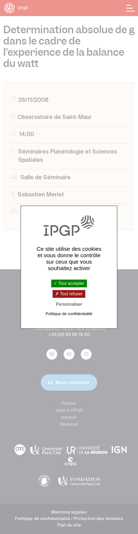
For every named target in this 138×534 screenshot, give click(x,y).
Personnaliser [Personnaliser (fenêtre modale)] (69, 304)
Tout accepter (69, 283)
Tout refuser (69, 294)
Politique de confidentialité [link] (69, 313)
